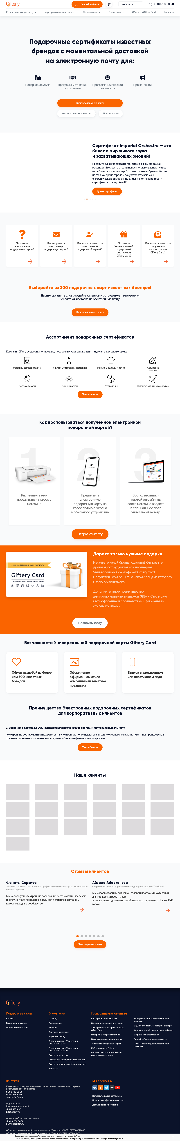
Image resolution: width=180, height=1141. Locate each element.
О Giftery (53, 1018)
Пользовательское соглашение (107, 1096)
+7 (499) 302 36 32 (14, 1121)
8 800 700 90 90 (14, 1092)
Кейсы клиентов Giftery (102, 1048)
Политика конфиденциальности (107, 1100)
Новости (53, 1027)
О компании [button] (116, 12)
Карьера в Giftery (57, 1036)
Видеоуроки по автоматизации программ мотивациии (106, 1053)
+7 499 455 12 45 (13, 1109)
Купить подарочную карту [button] (21, 12)
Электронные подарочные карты (107, 1023)
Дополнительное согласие (105, 1105)
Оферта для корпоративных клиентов (67, 1060)
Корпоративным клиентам (104, 1018)
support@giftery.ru (14, 1097)
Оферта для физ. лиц (58, 1055)
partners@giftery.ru (15, 1124)
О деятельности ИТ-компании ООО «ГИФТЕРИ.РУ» (63, 1049)
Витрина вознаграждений (146, 1035)
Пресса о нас (55, 1023)
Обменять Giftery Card (144, 12)
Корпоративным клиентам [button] (60, 12)
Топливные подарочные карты (106, 1044)
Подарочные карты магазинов (105, 1035)
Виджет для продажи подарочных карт (152, 1026)
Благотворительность (16, 1023)
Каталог (10, 1018)
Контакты (169, 12)
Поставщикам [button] (91, 12)
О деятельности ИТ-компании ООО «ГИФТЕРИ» (63, 1042)
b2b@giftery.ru (13, 1112)
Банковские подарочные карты (106, 1039)
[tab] (77, 937)
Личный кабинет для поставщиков (150, 1039)
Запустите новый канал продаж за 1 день (153, 1030)
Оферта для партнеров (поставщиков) (67, 1064)
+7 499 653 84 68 (14, 1094)
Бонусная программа (59, 1032)
